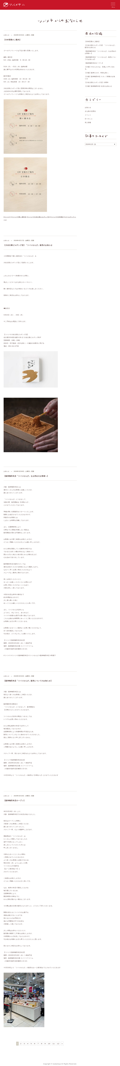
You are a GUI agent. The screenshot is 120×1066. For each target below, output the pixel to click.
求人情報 (88, 122)
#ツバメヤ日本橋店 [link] (57, 217)
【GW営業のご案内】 (12, 40)
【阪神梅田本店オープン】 (14, 800)
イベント (88, 115)
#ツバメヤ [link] (7, 217)
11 (54, 1044)
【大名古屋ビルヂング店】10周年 (97, 82)
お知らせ (6, 35)
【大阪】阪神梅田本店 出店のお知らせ (98, 86)
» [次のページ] (62, 1044)
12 (58, 1044)
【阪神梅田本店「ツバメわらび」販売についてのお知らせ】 (28, 681)
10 (49, 1044)
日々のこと (89, 119)
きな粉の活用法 (90, 111)
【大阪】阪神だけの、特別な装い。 (97, 73)
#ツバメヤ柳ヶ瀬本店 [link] (18, 217)
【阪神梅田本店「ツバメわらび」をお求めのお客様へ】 (26, 476)
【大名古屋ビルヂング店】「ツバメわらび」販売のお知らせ (28, 245)
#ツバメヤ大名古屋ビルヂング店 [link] (38, 217)
